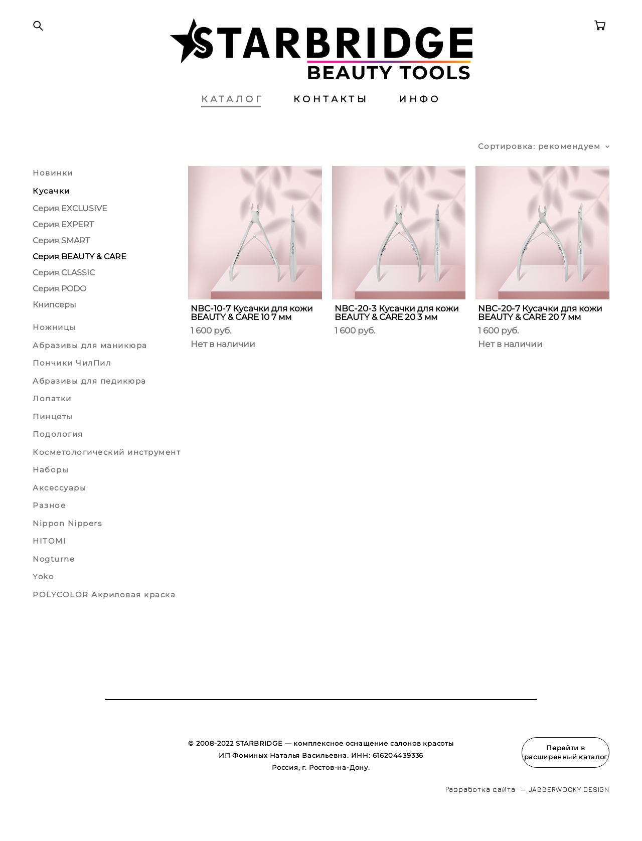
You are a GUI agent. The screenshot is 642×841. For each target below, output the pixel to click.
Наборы (51, 488)
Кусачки (51, 209)
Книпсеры (54, 323)
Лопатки (52, 417)
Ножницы (54, 346)
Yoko (43, 595)
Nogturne (54, 577)
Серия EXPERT (63, 243)
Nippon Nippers (67, 542)
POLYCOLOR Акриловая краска (104, 613)
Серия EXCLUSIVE (70, 227)
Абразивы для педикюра (89, 399)
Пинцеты (53, 435)
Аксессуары (59, 506)
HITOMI (49, 560)
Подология (58, 453)
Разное (49, 524)
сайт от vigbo (52, 817)
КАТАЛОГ (232, 117)
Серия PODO (59, 307)
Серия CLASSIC (64, 291)
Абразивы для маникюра (90, 364)
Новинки (53, 192)
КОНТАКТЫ (331, 117)
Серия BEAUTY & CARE (79, 275)
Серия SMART (61, 259)
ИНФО (420, 117)
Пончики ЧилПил (72, 382)
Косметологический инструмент (107, 470)
